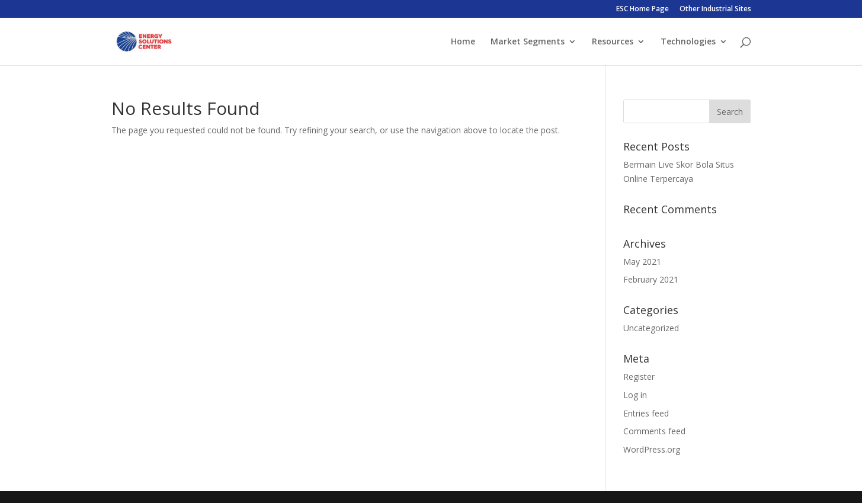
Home (463, 42)
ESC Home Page (642, 9)
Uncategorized (651, 328)
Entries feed (646, 413)
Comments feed (654, 431)
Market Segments (528, 42)
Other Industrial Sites (715, 9)
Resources (612, 42)
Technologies (688, 42)
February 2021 (650, 279)
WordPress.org (651, 449)
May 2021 (642, 261)
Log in (635, 395)
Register (639, 376)
